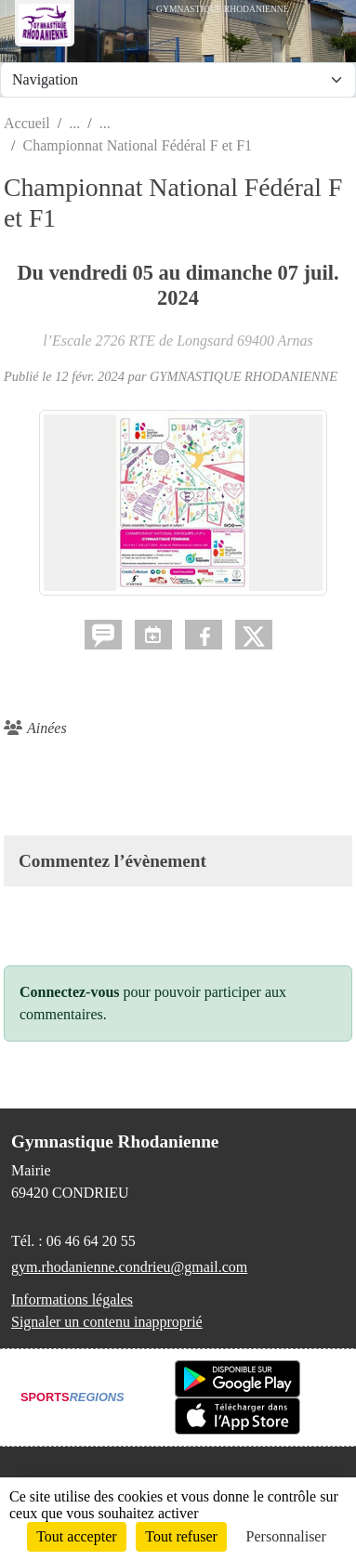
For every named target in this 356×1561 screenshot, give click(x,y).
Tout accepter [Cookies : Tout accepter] (76, 1536)
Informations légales (72, 1299)
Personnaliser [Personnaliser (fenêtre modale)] (286, 1536)
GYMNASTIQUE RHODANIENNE (243, 376)
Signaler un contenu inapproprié (107, 1322)
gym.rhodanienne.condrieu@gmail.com (129, 1267)
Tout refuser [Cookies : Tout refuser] (181, 1536)
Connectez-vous (70, 992)
